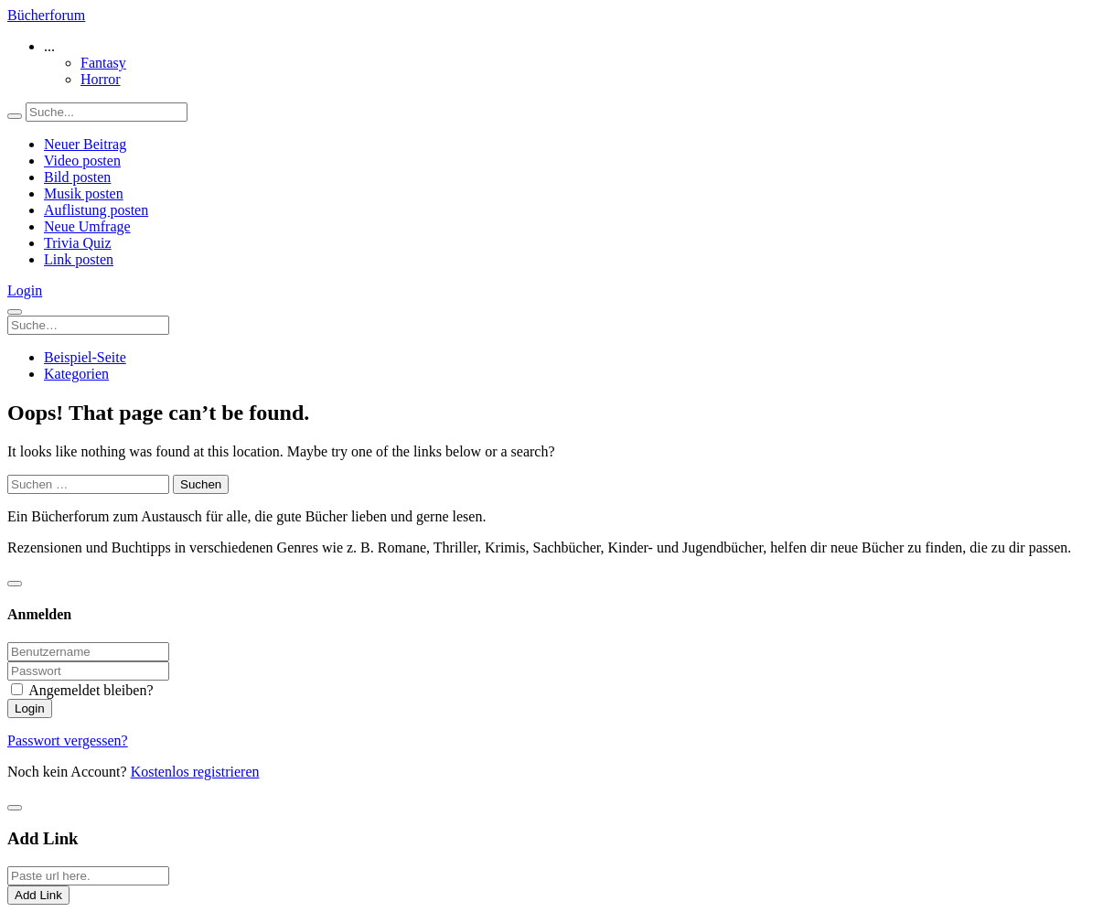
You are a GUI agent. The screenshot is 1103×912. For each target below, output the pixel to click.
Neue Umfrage (87, 226)
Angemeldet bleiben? (90, 690)
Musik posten (83, 193)
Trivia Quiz (78, 243)
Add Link (38, 895)
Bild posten (77, 177)
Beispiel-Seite (85, 357)
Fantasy (103, 62)
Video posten (82, 160)
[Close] (14, 583)
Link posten (78, 259)
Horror (100, 79)
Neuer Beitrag (85, 144)
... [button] (49, 46)
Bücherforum (46, 15)
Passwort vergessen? (67, 740)
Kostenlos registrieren (195, 771)
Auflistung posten (96, 210)
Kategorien (76, 373)
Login (24, 290)
